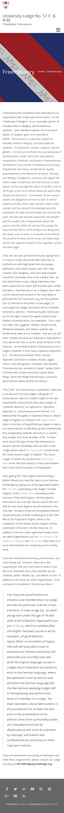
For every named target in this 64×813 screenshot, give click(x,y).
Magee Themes (50, 804)
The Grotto (36, 541)
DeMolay (18, 626)
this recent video (35, 450)
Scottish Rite (26, 493)
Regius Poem (48, 420)
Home (41, 71)
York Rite (12, 489)
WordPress (23, 804)
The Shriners (45, 536)
